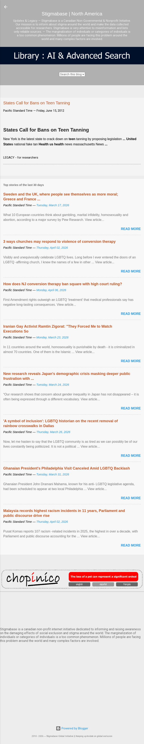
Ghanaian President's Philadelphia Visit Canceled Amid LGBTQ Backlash (66, 468)
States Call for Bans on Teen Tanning (46, 130)
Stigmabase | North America (72, 13)
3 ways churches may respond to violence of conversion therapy (59, 242)
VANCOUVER (72, 609)
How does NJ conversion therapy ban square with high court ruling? (62, 284)
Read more (131, 229)
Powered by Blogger (72, 728)
